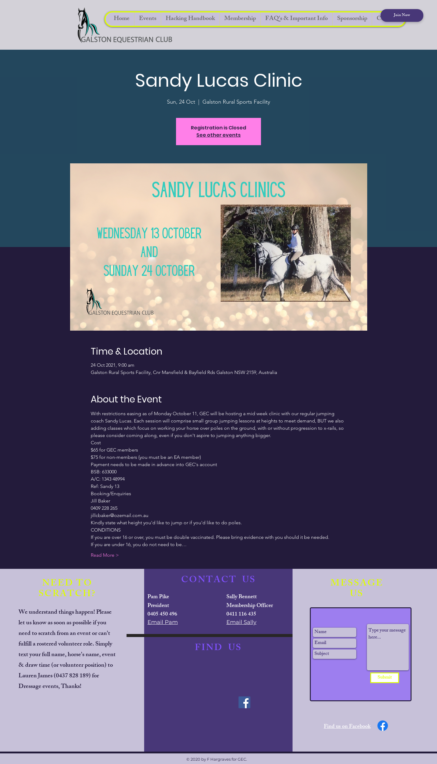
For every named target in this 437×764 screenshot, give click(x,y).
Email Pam (162, 622)
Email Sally (241, 622)
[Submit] (384, 677)
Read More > (105, 555)
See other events (218, 135)
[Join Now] (402, 15)
